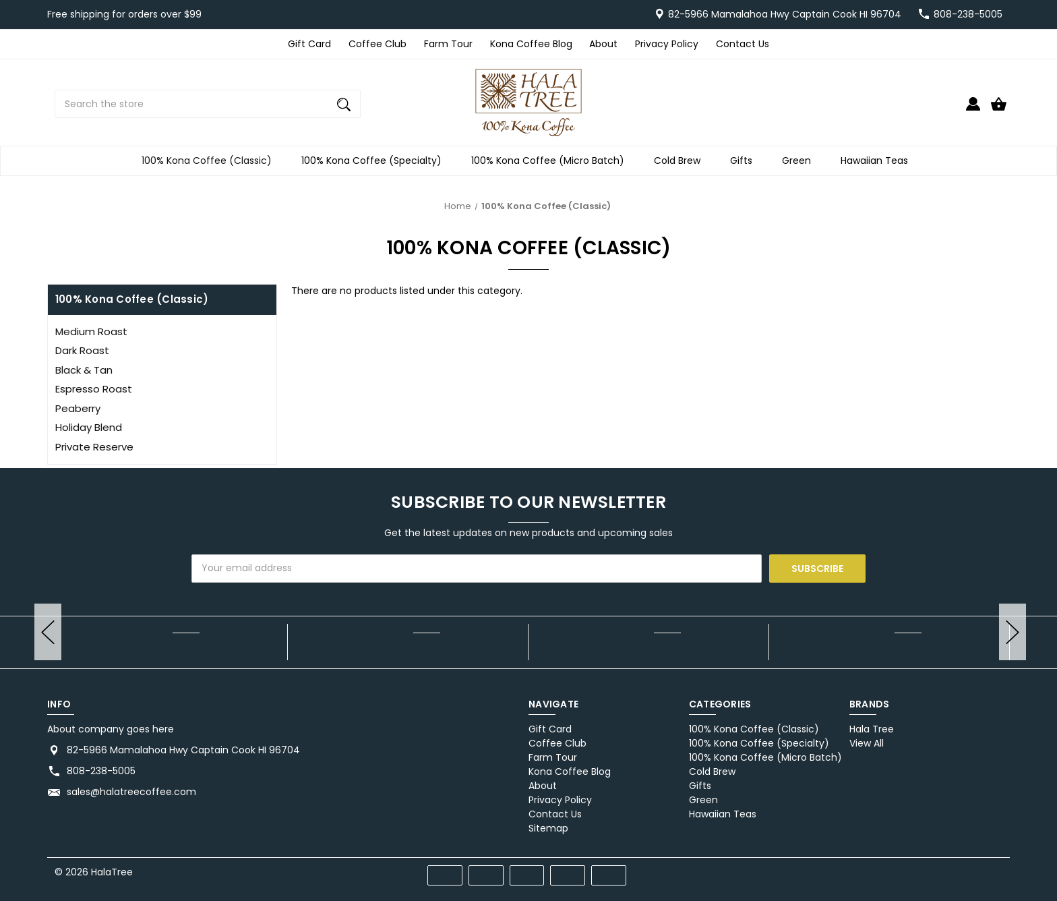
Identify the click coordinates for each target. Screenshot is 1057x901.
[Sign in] (973, 109)
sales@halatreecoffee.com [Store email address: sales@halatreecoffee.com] (131, 791)
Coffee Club (377, 44)
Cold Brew (681, 161)
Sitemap (548, 828)
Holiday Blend (88, 427)
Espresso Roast (93, 389)
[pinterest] (947, 870)
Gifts (745, 161)
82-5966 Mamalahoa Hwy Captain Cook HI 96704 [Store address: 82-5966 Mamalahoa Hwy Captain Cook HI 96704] (183, 750)
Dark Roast (82, 350)
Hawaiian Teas (878, 161)
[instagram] (996, 870)
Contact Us (742, 44)
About (603, 44)
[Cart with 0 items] (999, 109)
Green (800, 161)
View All (866, 743)
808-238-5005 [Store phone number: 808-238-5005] (101, 771)
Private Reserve (94, 447)
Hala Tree (871, 729)
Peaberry (77, 408)
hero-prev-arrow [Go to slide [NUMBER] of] (47, 632)
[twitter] (972, 870)
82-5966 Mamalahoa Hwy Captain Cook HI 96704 (784, 14)
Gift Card (309, 44)
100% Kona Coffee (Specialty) (375, 161)
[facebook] (923, 870)
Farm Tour (448, 44)
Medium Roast (91, 331)
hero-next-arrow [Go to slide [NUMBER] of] (1012, 632)
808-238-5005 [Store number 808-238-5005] (968, 14)
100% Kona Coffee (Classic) (211, 161)
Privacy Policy (666, 44)
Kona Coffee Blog (531, 44)
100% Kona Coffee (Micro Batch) (551, 161)
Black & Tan (84, 370)
